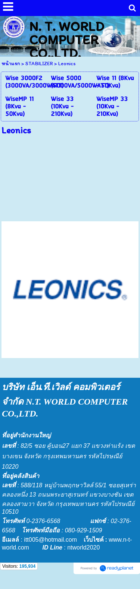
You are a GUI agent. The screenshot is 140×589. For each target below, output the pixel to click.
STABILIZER (39, 63)
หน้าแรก (10, 63)
